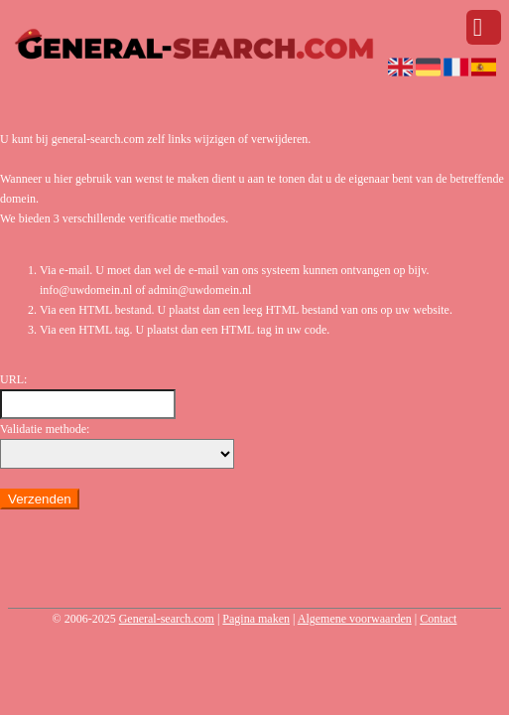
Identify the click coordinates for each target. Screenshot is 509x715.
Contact (438, 619)
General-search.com (166, 619)
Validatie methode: (44, 429)
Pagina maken (256, 619)
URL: (13, 379)
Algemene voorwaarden (355, 619)
